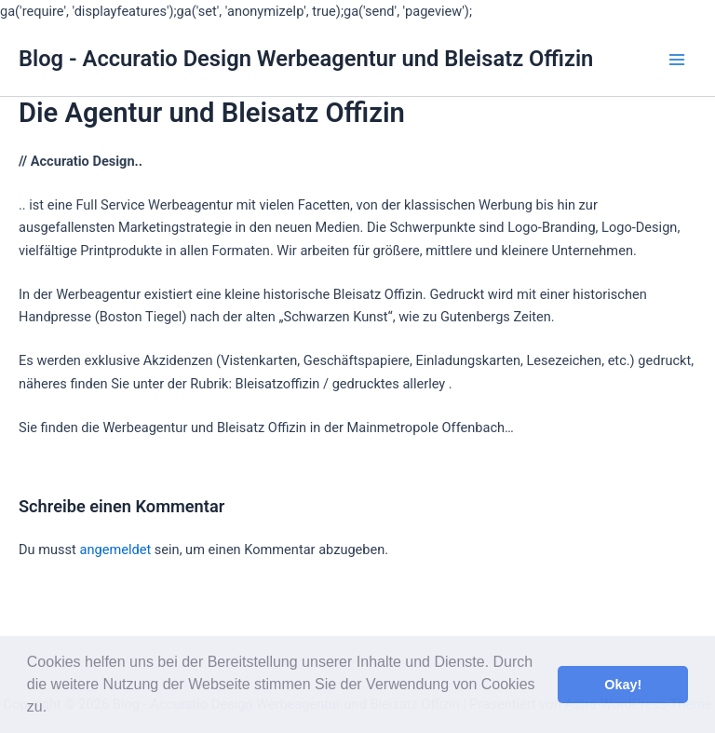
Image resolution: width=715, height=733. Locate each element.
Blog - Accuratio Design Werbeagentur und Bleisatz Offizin (306, 59)
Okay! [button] (622, 684)
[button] (54, 709)
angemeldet (115, 549)
